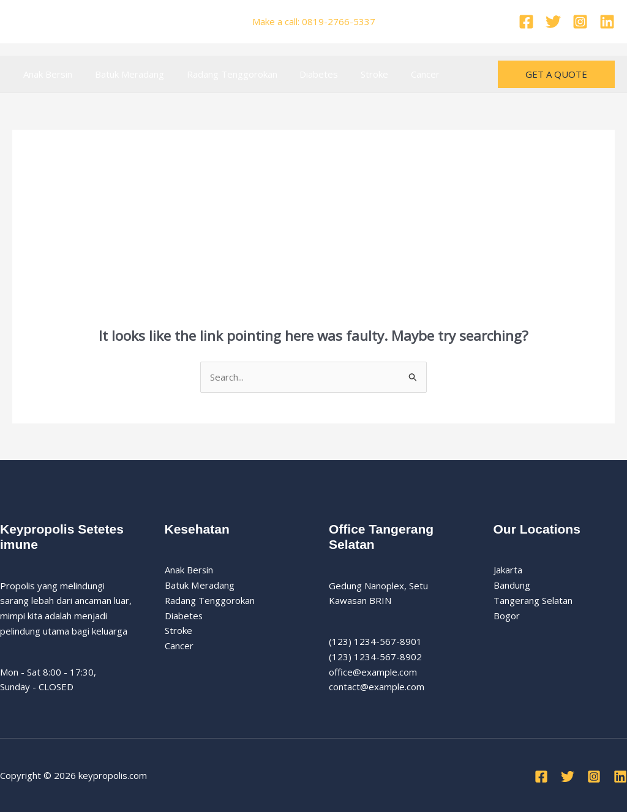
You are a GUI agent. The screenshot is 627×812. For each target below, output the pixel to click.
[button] (556, 74)
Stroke (356, 74)
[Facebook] (526, 21)
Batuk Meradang (123, 74)
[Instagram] (580, 21)
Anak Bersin (45, 74)
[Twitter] (553, 21)
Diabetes (304, 74)
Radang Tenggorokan (221, 74)
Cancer (402, 74)
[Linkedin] (607, 21)
